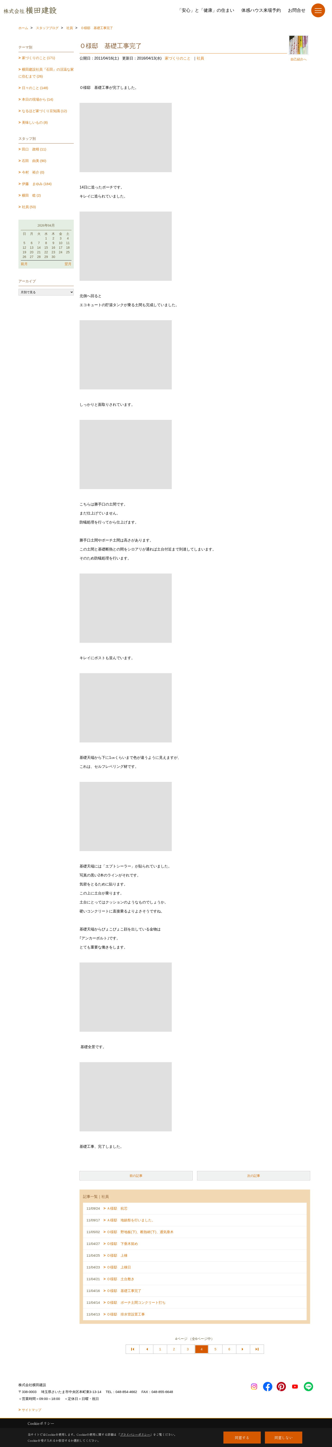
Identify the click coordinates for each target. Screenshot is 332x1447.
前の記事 (136, 1176)
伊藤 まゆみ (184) (37, 184)
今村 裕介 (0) (33, 172)
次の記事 (253, 1176)
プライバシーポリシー (135, 1434)
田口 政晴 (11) (34, 149)
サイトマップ (31, 1410)
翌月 (68, 264)
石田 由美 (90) (34, 161)
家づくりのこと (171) (38, 58)
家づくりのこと (178, 58)
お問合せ (296, 10)
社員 (200, 58)
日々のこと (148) (35, 88)
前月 (24, 264)
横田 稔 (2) (31, 195)
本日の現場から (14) (37, 99)
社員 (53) (29, 207)
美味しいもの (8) (35, 122)
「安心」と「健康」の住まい (205, 10)
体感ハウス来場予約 (261, 10)
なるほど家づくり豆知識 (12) (44, 111)
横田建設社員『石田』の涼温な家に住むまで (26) (46, 72)
